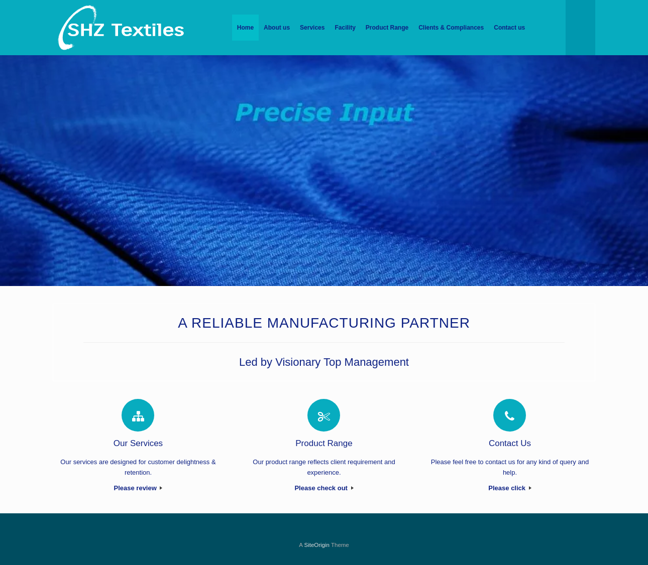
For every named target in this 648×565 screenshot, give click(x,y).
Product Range (387, 27)
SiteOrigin (317, 545)
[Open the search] (580, 27)
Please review (138, 488)
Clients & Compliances (451, 27)
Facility (345, 27)
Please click (509, 488)
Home (245, 27)
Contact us (509, 27)
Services (312, 27)
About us (277, 27)
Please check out (323, 488)
